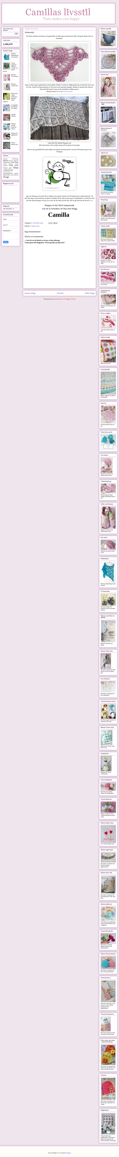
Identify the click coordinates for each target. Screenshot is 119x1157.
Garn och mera (67, 91)
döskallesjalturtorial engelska (10, 173)
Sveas (91, 200)
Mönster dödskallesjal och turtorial (14, 55)
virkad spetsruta (14, 175)
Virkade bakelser (13, 115)
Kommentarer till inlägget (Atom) (64, 299)
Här (59, 91)
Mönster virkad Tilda (14, 84)
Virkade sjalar (35, 226)
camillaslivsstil (8, 170)
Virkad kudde (14, 162)
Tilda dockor (6, 162)
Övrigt (6, 177)
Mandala (5, 159)
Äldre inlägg (89, 293)
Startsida (60, 293)
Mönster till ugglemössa (14, 134)
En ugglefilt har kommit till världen (14, 106)
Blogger (68, 1153)
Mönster (6, 161)
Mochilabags (15, 159)
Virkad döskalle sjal (14, 143)
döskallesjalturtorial (7, 171)
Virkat (15, 167)
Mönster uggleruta (13, 160)
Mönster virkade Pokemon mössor (13, 126)
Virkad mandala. (8, 164)
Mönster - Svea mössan (14, 75)
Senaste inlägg (30, 293)
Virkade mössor (13, 165)
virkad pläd (6, 175)
